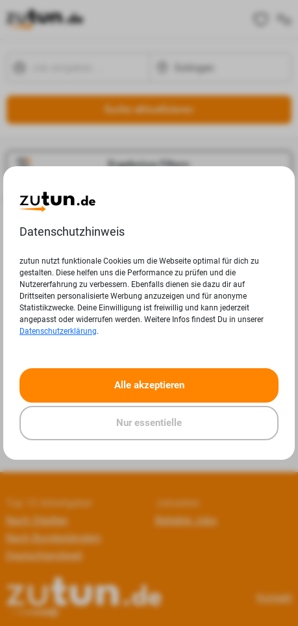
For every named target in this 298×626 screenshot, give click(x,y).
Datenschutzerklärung (58, 331)
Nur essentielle (149, 423)
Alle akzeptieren (149, 385)
